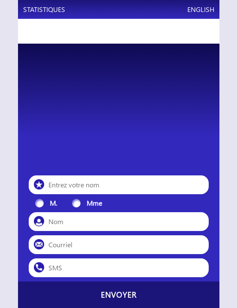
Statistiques (44, 9)
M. (53, 202)
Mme (94, 202)
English (200, 9)
